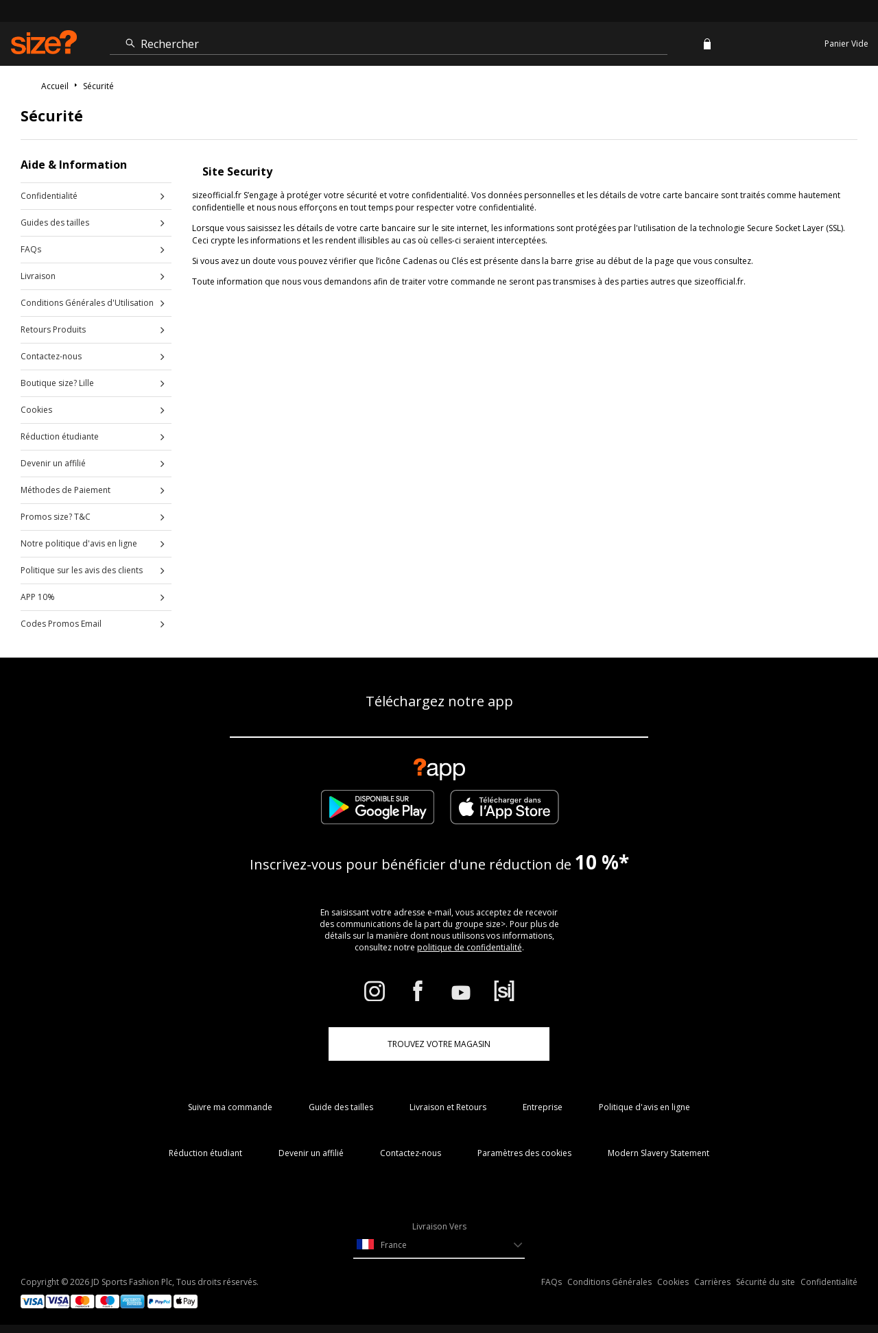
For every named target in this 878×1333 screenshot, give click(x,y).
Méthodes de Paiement (65, 490)
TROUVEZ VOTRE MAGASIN (439, 1044)
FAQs (31, 249)
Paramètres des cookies (524, 1153)
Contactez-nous (51, 356)
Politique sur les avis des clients (82, 570)
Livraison (38, 276)
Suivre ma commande (230, 1107)
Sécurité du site (765, 1282)
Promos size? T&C (56, 517)
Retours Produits (53, 329)
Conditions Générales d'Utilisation (87, 303)
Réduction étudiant (205, 1153)
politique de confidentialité (469, 947)
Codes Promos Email (61, 623)
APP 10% (38, 597)
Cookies (36, 410)
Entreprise (542, 1107)
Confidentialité (49, 196)
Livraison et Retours (448, 1107)
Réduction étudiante (60, 436)
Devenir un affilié (53, 463)
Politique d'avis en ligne (644, 1107)
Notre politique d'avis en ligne (79, 543)
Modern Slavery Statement (658, 1153)
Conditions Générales (609, 1282)
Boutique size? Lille (57, 383)
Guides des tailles (55, 222)
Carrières (712, 1282)
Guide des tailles (341, 1107)
